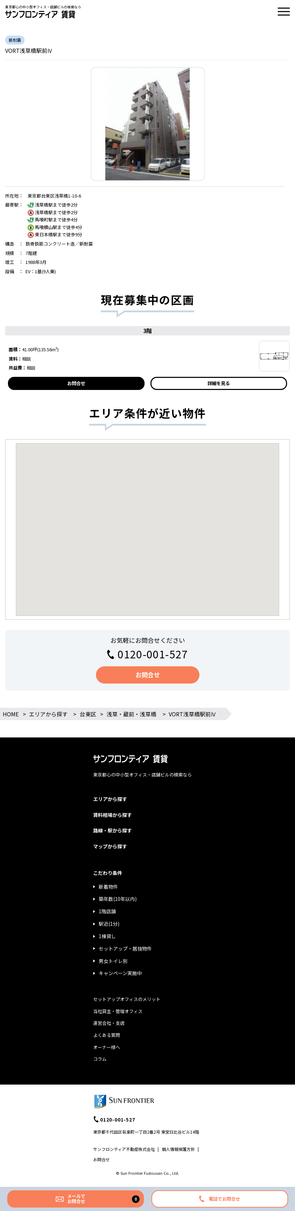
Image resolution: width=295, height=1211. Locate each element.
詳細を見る (218, 383)
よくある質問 (106, 1035)
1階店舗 (107, 911)
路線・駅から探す (112, 830)
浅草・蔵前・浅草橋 (131, 714)
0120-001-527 (153, 653)
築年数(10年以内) (118, 898)
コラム (100, 1059)
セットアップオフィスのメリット (126, 999)
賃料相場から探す (112, 814)
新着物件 (108, 886)
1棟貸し (107, 936)
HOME (11, 714)
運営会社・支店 (109, 1023)
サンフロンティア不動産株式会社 (124, 1149)
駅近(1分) (109, 923)
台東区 (88, 714)
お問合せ (76, 383)
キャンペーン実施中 (120, 973)
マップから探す (110, 846)
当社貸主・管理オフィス (117, 1011)
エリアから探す (48, 714)
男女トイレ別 (113, 960)
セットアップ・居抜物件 (125, 948)
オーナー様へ (106, 1047)
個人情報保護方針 (178, 1149)
